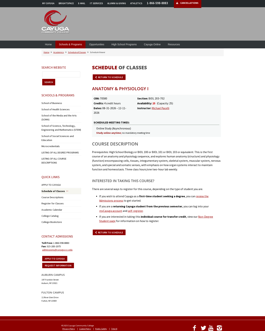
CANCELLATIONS (189, 3)
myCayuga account (110, 211)
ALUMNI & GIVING (116, 3)
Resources (174, 44)
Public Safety (101, 307)
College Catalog (48, 195)
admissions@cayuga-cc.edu (57, 228)
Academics (58, 52)
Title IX (114, 307)
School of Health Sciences (53, 108)
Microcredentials (49, 134)
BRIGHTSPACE (66, 3)
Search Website (53, 67)
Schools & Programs (70, 44)
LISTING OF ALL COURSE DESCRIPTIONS (59, 145)
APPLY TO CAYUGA (49, 167)
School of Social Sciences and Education (59, 128)
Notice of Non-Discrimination (75, 310)
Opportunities (96, 44)
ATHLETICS (136, 3)
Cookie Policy (85, 307)
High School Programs (124, 44)
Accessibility (99, 310)
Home (48, 44)
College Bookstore (49, 201)
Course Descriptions (50, 178)
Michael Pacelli (160, 108)
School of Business (49, 102)
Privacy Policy (68, 307)
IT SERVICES (96, 3)
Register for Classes (50, 184)
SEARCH (48, 82)
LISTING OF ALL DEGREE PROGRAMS (57, 139)
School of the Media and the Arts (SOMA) (59, 114)
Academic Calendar (50, 189)
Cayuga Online (152, 44)
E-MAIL (81, 3)
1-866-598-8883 (157, 3)
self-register (135, 211)
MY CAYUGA (48, 3)
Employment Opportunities (121, 310)
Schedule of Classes (77, 52)
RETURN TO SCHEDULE (110, 77)
